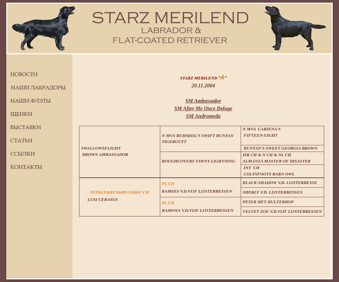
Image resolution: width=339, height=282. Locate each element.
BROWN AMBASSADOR (104, 154)
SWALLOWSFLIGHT (101, 148)
